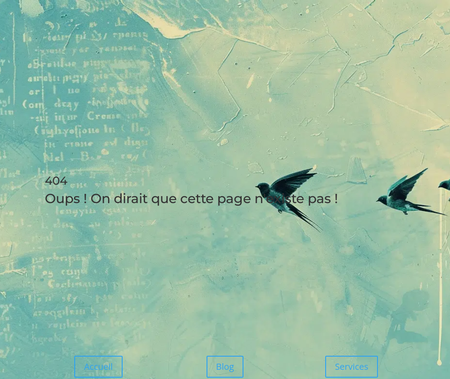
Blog (225, 366)
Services (351, 366)
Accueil (98, 366)
